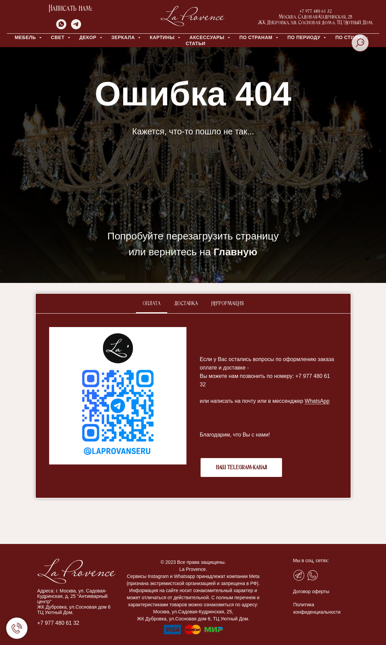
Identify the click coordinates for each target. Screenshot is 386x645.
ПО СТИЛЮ (349, 37)
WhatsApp (317, 401)
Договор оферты (311, 591)
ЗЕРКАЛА (123, 37)
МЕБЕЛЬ (26, 37)
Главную (235, 251)
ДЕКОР (88, 37)
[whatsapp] (61, 27)
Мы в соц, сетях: (311, 560)
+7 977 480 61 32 (58, 623)
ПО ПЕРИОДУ (304, 37)
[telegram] (76, 27)
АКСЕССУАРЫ (207, 37)
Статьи (196, 43)
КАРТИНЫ (163, 37)
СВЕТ (58, 37)
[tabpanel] (193, 406)
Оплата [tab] (152, 303)
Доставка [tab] (186, 303)
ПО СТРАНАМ (256, 37)
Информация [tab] (227, 303)
